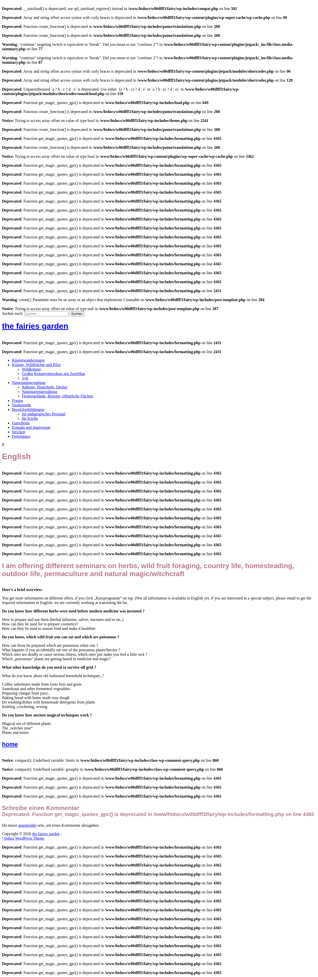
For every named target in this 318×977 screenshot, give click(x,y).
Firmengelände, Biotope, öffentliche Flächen (57, 396)
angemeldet (27, 825)
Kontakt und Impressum (31, 427)
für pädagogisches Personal (43, 414)
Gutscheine (21, 423)
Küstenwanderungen (28, 360)
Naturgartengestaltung (39, 391)
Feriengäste (21, 436)
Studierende (21, 405)
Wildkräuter (31, 369)
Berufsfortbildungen (28, 409)
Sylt (25, 378)
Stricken (18, 432)
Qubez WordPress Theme (24, 838)
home (10, 744)
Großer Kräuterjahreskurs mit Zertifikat (53, 374)
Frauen (17, 400)
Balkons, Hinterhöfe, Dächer (45, 387)
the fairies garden (35, 326)
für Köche (30, 418)
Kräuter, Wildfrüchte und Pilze (36, 365)
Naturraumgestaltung (28, 382)
